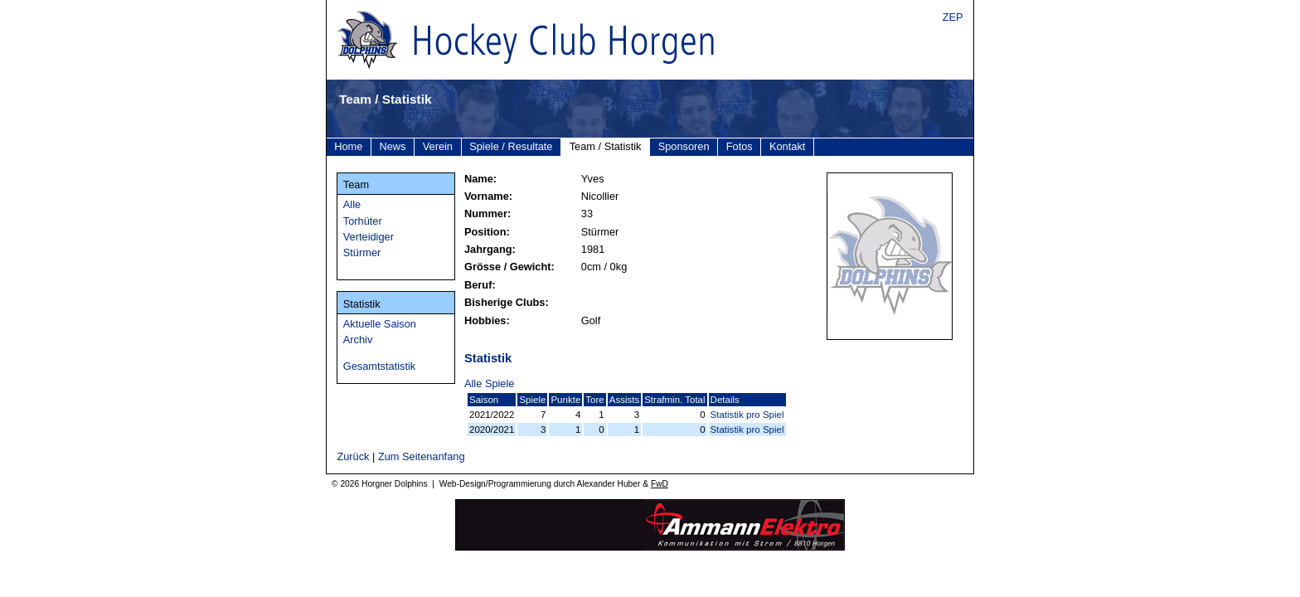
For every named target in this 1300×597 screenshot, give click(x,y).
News (393, 146)
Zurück (353, 456)
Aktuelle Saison (379, 324)
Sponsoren (684, 146)
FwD (659, 483)
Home (348, 146)
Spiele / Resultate (510, 146)
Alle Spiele (489, 383)
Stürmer (362, 252)
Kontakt (787, 146)
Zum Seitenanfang (421, 456)
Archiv (358, 339)
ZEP (953, 17)
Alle (352, 204)
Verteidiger (368, 237)
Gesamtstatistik (379, 366)
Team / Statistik (606, 146)
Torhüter (362, 221)
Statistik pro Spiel (747, 415)
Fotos (739, 146)
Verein (438, 146)
